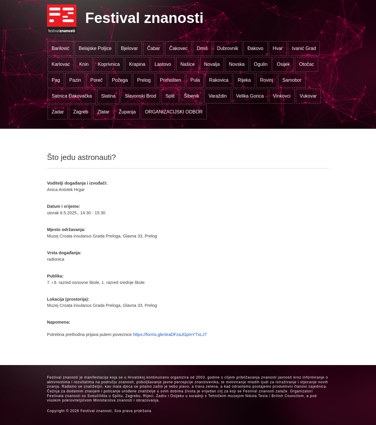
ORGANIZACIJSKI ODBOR (173, 111)
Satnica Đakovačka (72, 95)
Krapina (137, 64)
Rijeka (244, 80)
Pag (56, 80)
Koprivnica (109, 64)
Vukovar (308, 95)
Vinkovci (281, 95)
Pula (195, 80)
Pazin (75, 80)
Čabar (153, 48)
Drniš (202, 48)
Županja (127, 111)
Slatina (108, 95)
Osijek (283, 64)
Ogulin (260, 64)
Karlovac (61, 64)
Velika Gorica (250, 95)
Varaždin (218, 95)
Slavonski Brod (140, 95)
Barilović (60, 48)
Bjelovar (129, 48)
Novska (236, 64)
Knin (84, 64)
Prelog (144, 80)
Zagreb (80, 111)
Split (169, 95)
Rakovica (219, 80)
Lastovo (163, 64)
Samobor (291, 80)
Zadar (58, 111)
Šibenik (191, 95)
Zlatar (103, 111)
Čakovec (178, 48)
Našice (187, 64)
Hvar (278, 48)
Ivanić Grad (304, 48)
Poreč (96, 80)
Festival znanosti (144, 18)
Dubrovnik (227, 48)
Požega (120, 80)
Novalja (211, 64)
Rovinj (266, 80)
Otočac (306, 64)
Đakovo (255, 48)
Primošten (170, 80)
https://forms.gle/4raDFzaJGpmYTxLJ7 (170, 334)
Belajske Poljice (95, 48)
